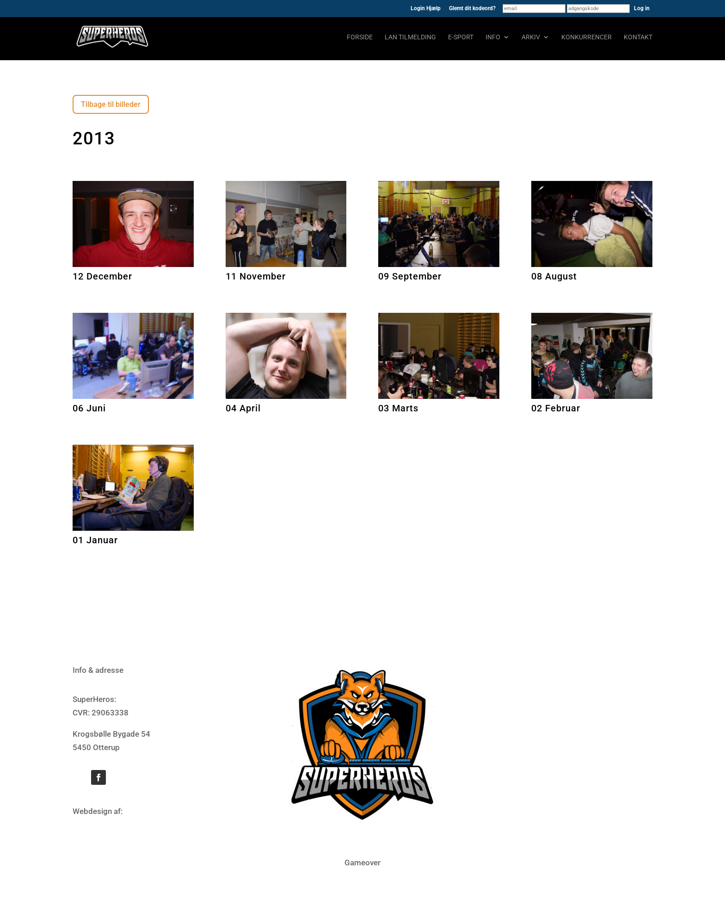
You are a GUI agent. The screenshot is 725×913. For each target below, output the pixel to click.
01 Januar (95, 540)
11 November (256, 276)
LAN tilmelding (410, 37)
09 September (410, 276)
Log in (642, 8)
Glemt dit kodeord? (472, 9)
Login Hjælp (426, 9)
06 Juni (89, 408)
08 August (554, 276)
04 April (243, 408)
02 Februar (555, 408)
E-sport (460, 37)
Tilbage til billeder (111, 104)
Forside (360, 37)
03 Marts (398, 408)
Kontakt (638, 37)
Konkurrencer (586, 37)
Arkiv (531, 37)
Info (492, 37)
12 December (102, 276)
